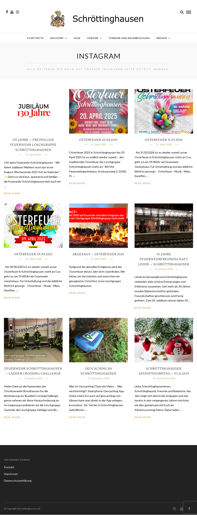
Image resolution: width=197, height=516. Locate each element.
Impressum (11, 475)
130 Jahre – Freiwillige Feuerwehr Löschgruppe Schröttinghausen (33, 146)
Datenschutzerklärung (18, 481)
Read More (12, 194)
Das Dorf (57, 38)
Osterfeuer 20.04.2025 (98, 141)
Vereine (92, 38)
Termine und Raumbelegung (129, 38)
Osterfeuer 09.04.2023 (33, 255)
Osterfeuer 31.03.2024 (164, 141)
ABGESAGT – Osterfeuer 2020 (98, 255)
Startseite (35, 38)
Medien (161, 38)
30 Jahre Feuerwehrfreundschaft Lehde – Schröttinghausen (163, 260)
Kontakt (9, 468)
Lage (77, 38)
